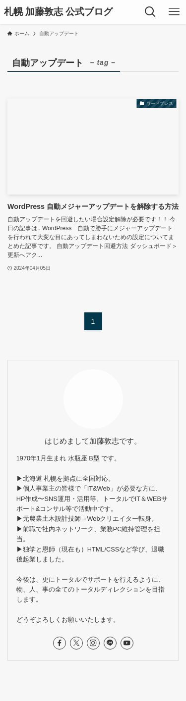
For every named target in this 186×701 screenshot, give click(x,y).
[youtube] (127, 643)
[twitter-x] (76, 643)
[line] (110, 643)
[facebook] (59, 643)
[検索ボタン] (150, 12)
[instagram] (93, 643)
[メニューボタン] (174, 12)
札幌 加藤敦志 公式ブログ (58, 12)
